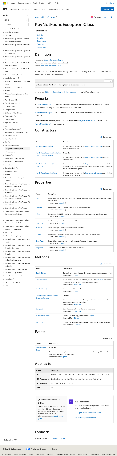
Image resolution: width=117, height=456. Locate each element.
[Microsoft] (4, 3)
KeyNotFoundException (46, 104)
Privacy (49, 454)
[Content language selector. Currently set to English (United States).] (12, 449)
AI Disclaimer (6, 454)
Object (47, 92)
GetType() (39, 309)
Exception (57, 92)
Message (39, 227)
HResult (38, 214)
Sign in (111, 3)
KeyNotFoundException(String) (46, 173)
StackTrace (40, 241)
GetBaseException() (42, 280)
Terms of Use (82, 454)
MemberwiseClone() (43, 315)
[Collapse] (28, 15)
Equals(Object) (41, 273)
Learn (37, 17)
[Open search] (106, 3)
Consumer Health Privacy (65, 454)
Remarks (40, 38)
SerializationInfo (99, 300)
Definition (40, 35)
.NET (42, 17)
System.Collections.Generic (53, 60)
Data (37, 198)
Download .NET (107, 9)
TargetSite (39, 248)
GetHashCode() (41, 289)
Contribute (40, 454)
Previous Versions (20, 454)
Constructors (41, 41)
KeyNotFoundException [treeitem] (14, 148)
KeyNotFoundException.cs (50, 65)
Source (38, 234)
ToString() (39, 322)
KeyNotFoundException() (44, 146)
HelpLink (39, 207)
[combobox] (16, 20)
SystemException (70, 92)
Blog (30, 454)
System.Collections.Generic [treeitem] (14, 29)
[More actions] (111, 17)
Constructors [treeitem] (11, 152)
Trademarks (94, 454)
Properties (40, 44)
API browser (51, 17)
